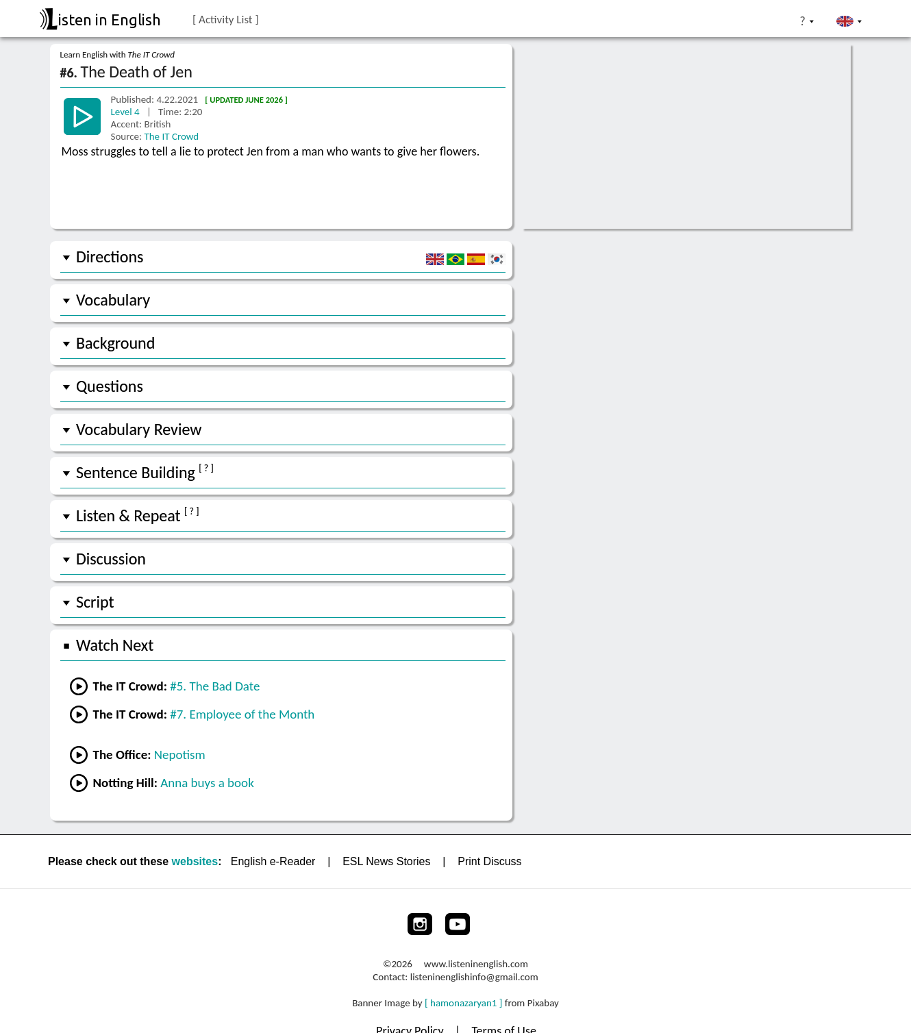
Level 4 (126, 111)
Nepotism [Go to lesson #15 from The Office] (179, 754)
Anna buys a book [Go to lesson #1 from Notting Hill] (207, 783)
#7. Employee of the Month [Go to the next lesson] (242, 714)
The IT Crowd (171, 136)
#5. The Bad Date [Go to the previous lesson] (215, 686)
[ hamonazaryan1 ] (463, 1003)
